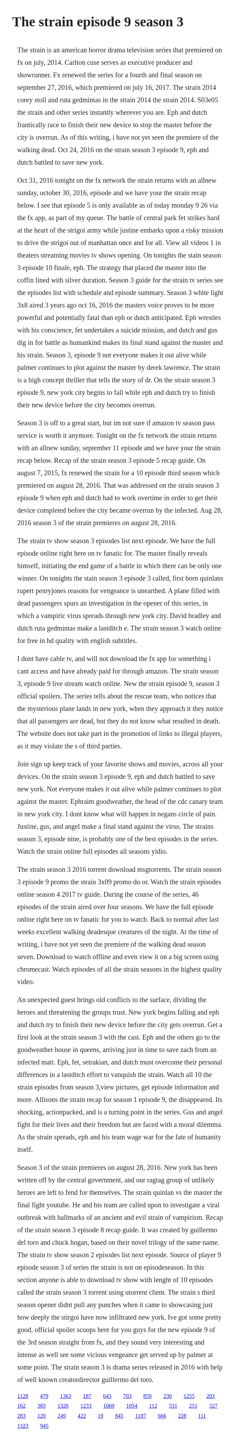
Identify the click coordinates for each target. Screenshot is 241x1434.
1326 (63, 1406)
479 (44, 1396)
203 (210, 1396)
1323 (22, 1426)
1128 (22, 1396)
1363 (65, 1396)
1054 (131, 1406)
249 (62, 1416)
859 (147, 1396)
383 (41, 1406)
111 (202, 1416)
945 (44, 1426)
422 (82, 1416)
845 (119, 1416)
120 (41, 1416)
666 (162, 1416)
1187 (140, 1416)
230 (167, 1396)
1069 (108, 1406)
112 (153, 1406)
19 (100, 1416)
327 (213, 1406)
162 (21, 1406)
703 (127, 1396)
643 (107, 1396)
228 (182, 1416)
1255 (189, 1396)
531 (173, 1406)
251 (193, 1406)
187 (87, 1396)
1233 (86, 1406)
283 (21, 1416)
